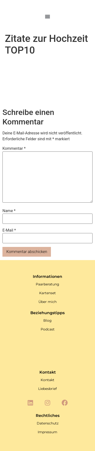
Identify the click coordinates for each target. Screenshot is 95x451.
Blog (47, 320)
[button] (48, 16)
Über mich (47, 302)
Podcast (48, 329)
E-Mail (9, 230)
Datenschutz (48, 423)
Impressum (47, 432)
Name (9, 211)
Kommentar (14, 148)
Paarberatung (47, 284)
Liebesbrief (47, 388)
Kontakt (47, 380)
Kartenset (47, 293)
